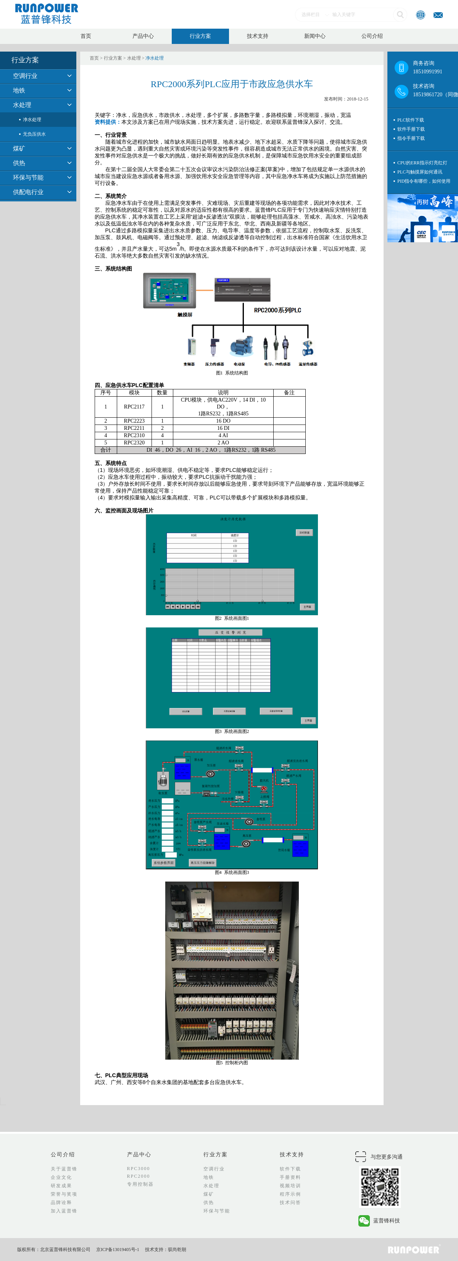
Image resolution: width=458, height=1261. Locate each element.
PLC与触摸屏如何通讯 (419, 172)
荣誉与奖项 (64, 1194)
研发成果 (61, 1185)
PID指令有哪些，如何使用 (423, 181)
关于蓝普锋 (64, 1169)
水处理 (22, 105)
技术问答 (290, 1202)
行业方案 (200, 36)
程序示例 (290, 1194)
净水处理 (32, 119)
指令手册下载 (411, 138)
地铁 (19, 90)
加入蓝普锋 (64, 1211)
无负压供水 (34, 134)
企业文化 (61, 1177)
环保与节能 (28, 177)
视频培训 (290, 1185)
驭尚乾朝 (177, 1249)
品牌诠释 (61, 1202)
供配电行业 (28, 192)
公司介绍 (372, 36)
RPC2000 (138, 1176)
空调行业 (25, 76)
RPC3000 (138, 1168)
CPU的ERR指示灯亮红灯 (422, 162)
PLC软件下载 (410, 120)
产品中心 (143, 36)
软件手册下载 (411, 129)
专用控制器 (140, 1184)
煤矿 (19, 148)
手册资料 (290, 1177)
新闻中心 (315, 36)
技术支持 (257, 36)
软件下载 (290, 1169)
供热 (19, 163)
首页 (86, 36)
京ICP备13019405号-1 (117, 1249)
